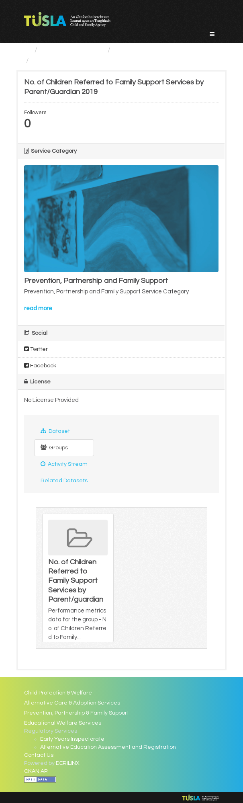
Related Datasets (64, 480)
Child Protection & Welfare (58, 693)
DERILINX (68, 763)
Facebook (40, 366)
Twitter (36, 349)
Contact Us (38, 755)
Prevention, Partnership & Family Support (76, 713)
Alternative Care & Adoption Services (72, 703)
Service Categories (72, 50)
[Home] (27, 50)
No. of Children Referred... (74, 60)
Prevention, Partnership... (155, 50)
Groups (54, 448)
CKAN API (36, 771)
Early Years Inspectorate (72, 739)
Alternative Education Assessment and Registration (108, 747)
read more (38, 308)
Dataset (55, 431)
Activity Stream (64, 464)
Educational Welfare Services (62, 723)
